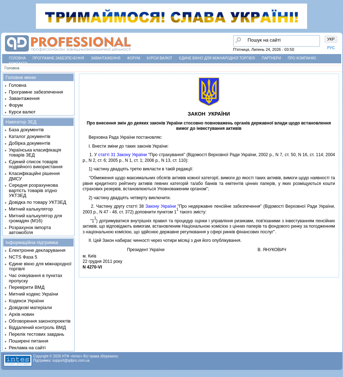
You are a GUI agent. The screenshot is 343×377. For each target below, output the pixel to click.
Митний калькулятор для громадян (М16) (35, 218)
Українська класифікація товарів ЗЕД (35, 152)
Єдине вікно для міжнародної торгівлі (217, 58)
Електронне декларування (37, 250)
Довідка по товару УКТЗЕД (37, 202)
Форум (133, 58)
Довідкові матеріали (30, 307)
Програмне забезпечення (58, 58)
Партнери (271, 58)
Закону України (160, 206)
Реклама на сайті (27, 347)
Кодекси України (26, 300)
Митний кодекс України (33, 294)
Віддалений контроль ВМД (37, 327)
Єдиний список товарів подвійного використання (36, 164)
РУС (331, 48)
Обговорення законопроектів (40, 321)
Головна (17, 58)
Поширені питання (28, 341)
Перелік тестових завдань (36, 334)
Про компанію (302, 58)
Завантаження (105, 58)
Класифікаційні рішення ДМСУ (34, 176)
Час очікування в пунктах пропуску (36, 278)
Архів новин (21, 314)
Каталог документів (29, 136)
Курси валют (159, 58)
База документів (26, 129)
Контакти (18, 63)
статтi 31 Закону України (122, 154)
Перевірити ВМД (26, 287)
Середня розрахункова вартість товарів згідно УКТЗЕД (33, 190)
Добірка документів (29, 143)
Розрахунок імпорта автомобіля (30, 230)
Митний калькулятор (31, 209)
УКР (331, 39)
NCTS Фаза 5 (23, 257)
